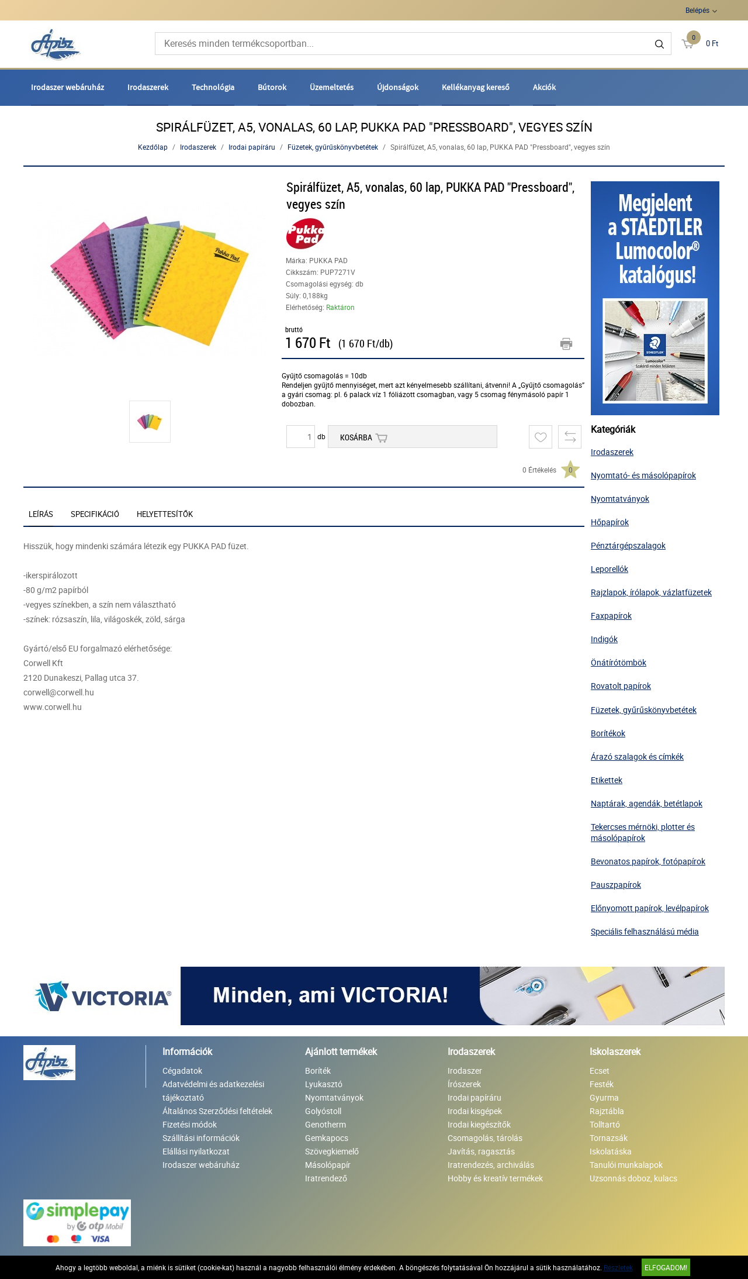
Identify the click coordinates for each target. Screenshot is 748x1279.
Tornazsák (609, 1137)
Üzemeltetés (332, 87)
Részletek (618, 1267)
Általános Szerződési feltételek (217, 1110)
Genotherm (325, 1124)
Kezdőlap (153, 146)
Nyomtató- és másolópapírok (643, 475)
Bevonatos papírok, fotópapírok (648, 861)
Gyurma (604, 1097)
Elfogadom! (666, 1267)
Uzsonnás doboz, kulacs (633, 1178)
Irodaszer (465, 1070)
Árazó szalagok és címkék (637, 756)
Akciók (544, 87)
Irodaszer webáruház (67, 87)
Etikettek (606, 779)
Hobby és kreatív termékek (495, 1178)
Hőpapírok (610, 522)
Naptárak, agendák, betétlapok (646, 803)
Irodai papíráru (251, 146)
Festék (602, 1084)
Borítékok (608, 733)
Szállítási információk (201, 1137)
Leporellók (609, 568)
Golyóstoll (323, 1110)
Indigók (604, 638)
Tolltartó (605, 1124)
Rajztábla (607, 1110)
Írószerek (464, 1084)
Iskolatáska (611, 1151)
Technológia (213, 87)
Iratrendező (326, 1178)
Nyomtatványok (620, 498)
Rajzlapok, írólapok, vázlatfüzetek (651, 592)
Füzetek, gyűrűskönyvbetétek (333, 146)
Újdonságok (397, 87)
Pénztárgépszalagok (628, 545)
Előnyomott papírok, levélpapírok (650, 907)
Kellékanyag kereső (476, 87)
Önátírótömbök (618, 662)
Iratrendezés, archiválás (491, 1164)
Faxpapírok (611, 615)
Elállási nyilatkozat (196, 1151)
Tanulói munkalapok (626, 1164)
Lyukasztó (323, 1084)
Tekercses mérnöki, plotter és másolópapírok (643, 832)
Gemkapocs (326, 1137)
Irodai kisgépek (475, 1110)
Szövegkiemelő (332, 1151)
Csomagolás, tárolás (485, 1137)
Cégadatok (182, 1070)
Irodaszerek (147, 87)
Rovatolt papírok (621, 685)
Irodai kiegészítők (479, 1124)
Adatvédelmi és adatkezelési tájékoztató (213, 1090)
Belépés (697, 10)
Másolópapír (328, 1164)
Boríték (318, 1070)
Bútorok (272, 87)
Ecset (600, 1070)
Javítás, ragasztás (481, 1151)
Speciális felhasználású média (645, 931)
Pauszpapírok (616, 884)
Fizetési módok (189, 1124)
